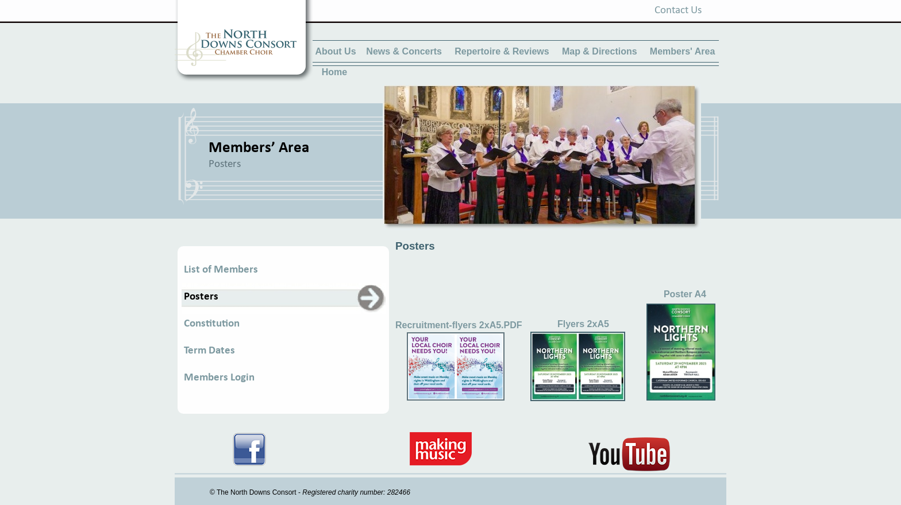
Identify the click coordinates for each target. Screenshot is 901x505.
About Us (335, 51)
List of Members (221, 270)
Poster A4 (685, 294)
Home (334, 72)
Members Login (219, 377)
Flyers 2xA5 (583, 324)
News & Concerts (404, 51)
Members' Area (682, 51)
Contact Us (678, 10)
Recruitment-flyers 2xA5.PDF (458, 325)
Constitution (212, 323)
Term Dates (209, 350)
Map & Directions (601, 51)
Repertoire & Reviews (502, 51)
